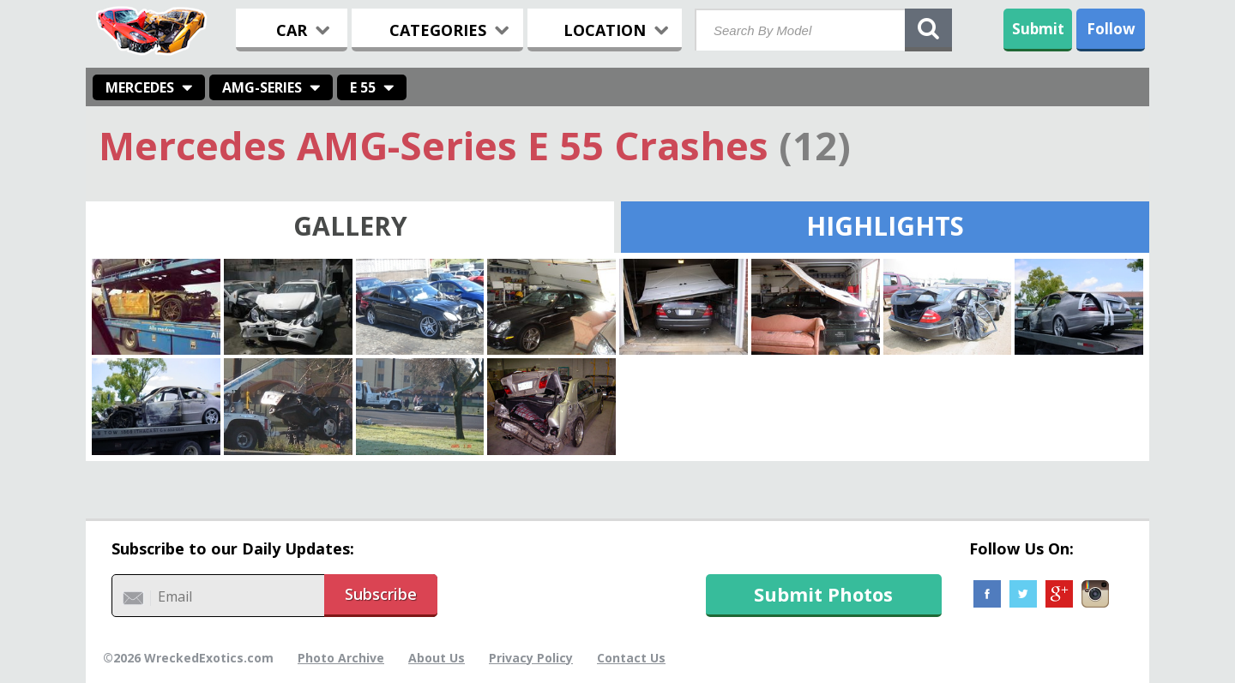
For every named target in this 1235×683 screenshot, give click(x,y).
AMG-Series (262, 87)
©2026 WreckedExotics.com (188, 658)
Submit (1038, 29)
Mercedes (139, 87)
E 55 (363, 87)
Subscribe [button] (381, 594)
